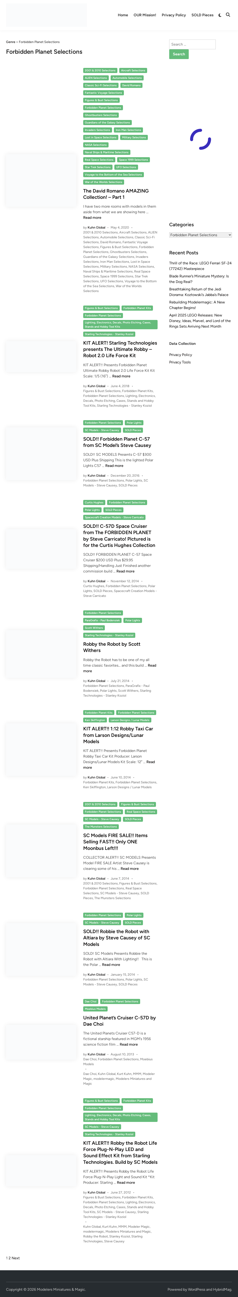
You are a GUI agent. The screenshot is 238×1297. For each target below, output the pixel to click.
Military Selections (134, 137)
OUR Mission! (145, 15)
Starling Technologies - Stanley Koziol (109, 334)
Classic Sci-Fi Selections (101, 85)
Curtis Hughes (94, 502)
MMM (137, 1074)
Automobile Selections (127, 78)
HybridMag (222, 1289)
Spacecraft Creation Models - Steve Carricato (114, 517)
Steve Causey (114, 1241)
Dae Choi (90, 1001)
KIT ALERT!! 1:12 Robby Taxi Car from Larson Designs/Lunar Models (118, 735)
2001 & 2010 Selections (100, 70)
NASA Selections (96, 144)
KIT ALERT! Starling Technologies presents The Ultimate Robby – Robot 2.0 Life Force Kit (120, 349)
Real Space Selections (99, 159)
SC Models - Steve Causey (102, 430)
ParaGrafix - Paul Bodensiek (102, 620)
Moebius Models (95, 1009)
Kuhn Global (96, 227)
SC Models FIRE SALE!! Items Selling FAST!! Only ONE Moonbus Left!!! (115, 841)
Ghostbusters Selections (101, 115)
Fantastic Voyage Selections (103, 92)
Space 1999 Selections (133, 159)
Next (16, 1258)
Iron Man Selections (128, 130)
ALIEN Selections (96, 78)
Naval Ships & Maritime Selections (107, 152)
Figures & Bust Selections (101, 100)
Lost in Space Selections (100, 137)
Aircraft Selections (133, 70)
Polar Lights (134, 422)
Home (123, 15)
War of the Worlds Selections (103, 182)
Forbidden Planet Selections (103, 107)
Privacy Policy (174, 15)
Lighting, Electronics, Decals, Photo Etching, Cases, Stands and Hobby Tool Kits (118, 324)
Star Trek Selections (98, 167)
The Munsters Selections (101, 826)
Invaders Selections (97, 130)
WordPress (196, 1289)
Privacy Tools (180, 362)
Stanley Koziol (119, 1236)
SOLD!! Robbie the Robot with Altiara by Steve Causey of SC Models (116, 937)
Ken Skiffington (95, 720)
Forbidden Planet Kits (137, 308)
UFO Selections (126, 167)
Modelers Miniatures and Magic (128, 1232)
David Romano (131, 85)
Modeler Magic (139, 1227)
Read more (92, 217)
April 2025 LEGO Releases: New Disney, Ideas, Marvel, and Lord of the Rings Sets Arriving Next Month (200, 321)
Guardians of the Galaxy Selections (107, 122)
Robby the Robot (95, 1236)
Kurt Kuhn (124, 1074)
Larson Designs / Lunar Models (130, 720)
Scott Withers (94, 627)
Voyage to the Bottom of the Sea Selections (113, 174)
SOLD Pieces (202, 15)
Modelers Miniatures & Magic (61, 1289)
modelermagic (103, 1079)
